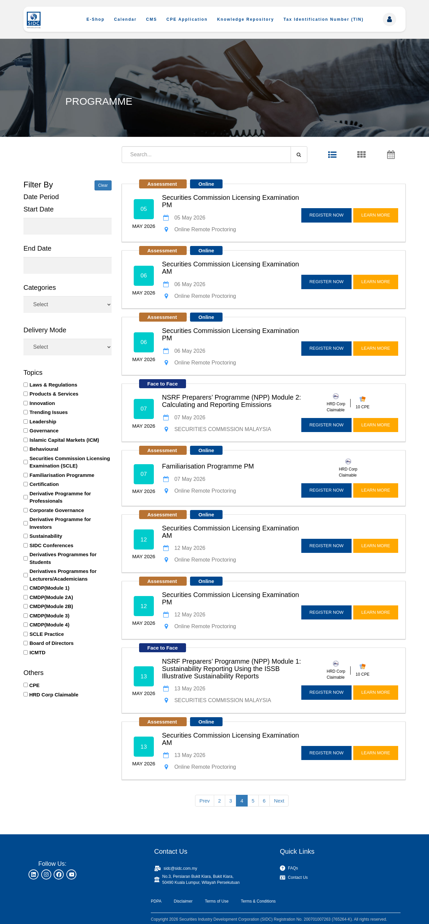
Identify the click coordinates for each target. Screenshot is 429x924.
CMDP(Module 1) (49, 588)
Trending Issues (48, 412)
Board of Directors (51, 643)
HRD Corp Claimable (53, 694)
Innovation (42, 403)
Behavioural (43, 449)
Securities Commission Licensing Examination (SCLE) (69, 462)
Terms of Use (217, 901)
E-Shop (95, 19)
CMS (151, 19)
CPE (34, 685)
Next (279, 801)
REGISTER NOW (326, 215)
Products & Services (53, 394)
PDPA (156, 901)
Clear (103, 185)
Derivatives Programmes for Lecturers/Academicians (63, 575)
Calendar (125, 19)
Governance (44, 430)
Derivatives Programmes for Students (63, 558)
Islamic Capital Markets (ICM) (64, 440)
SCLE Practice (46, 634)
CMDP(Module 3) (49, 615)
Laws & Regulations (53, 385)
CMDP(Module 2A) (51, 597)
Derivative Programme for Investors (60, 523)
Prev (204, 801)
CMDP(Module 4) (49, 624)
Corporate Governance (56, 510)
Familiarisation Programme (61, 475)
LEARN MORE (375, 215)
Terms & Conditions (258, 901)
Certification (44, 484)
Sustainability (45, 536)
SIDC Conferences (51, 545)
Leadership (42, 421)
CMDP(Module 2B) (51, 606)
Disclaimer (183, 901)
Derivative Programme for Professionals (60, 497)
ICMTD (37, 652)
